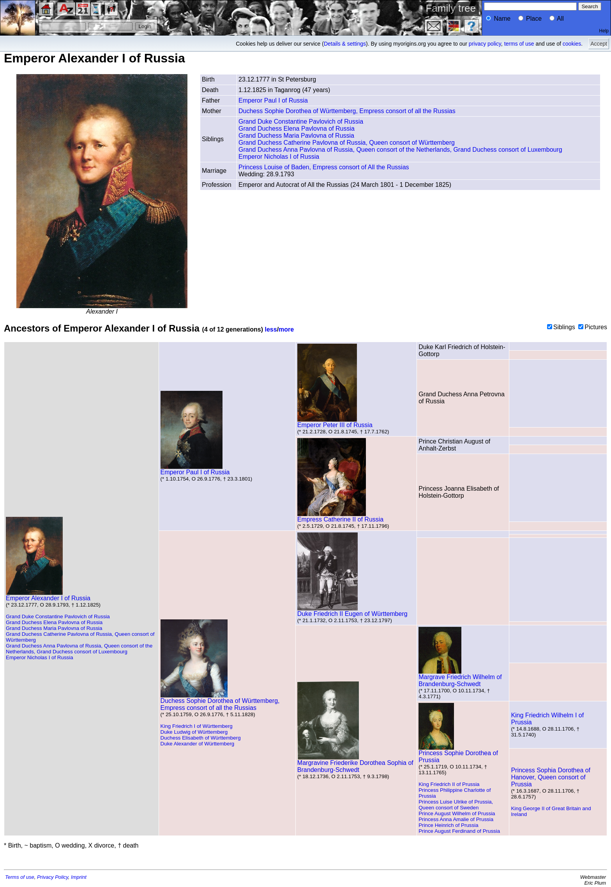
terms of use (519, 44)
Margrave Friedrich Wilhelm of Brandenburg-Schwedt (460, 677)
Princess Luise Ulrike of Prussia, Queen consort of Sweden (456, 805)
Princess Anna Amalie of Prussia (456, 819)
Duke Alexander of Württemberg (198, 744)
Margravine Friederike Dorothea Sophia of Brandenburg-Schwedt (355, 763)
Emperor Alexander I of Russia (48, 595)
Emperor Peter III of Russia (335, 422)
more (286, 329)
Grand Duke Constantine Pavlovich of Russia (300, 121)
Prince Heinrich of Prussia (448, 825)
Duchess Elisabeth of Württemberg (201, 738)
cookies (572, 44)
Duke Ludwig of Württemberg (194, 732)
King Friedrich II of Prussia (449, 784)
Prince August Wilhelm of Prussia (457, 813)
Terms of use (19, 877)
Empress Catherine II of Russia (340, 517)
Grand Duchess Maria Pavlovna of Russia (296, 135)
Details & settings (345, 44)
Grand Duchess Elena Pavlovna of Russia (296, 128)
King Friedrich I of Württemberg (197, 726)
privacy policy (485, 44)
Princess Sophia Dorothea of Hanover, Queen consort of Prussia (550, 777)
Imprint (79, 877)
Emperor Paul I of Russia (273, 100)
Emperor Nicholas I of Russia (278, 156)
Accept (598, 44)
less (271, 329)
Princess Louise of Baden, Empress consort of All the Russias (323, 167)
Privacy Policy (52, 877)
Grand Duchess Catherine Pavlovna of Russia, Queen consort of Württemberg (346, 142)
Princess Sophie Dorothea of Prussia (458, 753)
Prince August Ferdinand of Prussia (459, 831)
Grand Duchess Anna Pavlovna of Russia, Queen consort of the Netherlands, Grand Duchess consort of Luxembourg (400, 149)
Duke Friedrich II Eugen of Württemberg (352, 611)
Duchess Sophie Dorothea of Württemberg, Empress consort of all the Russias (347, 111)
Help (604, 31)
